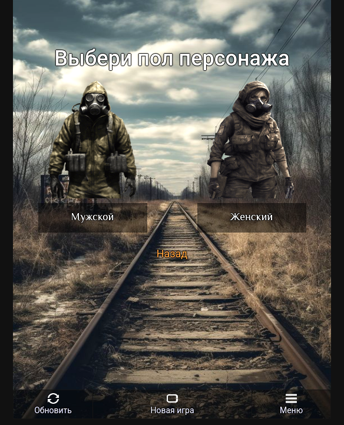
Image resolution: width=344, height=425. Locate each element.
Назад (172, 253)
